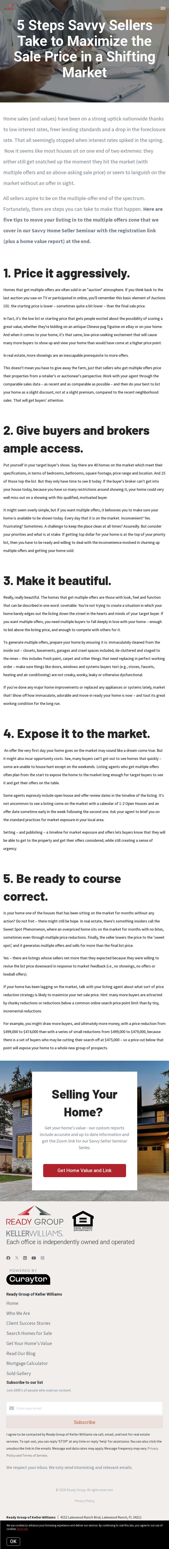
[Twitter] (16, 1258)
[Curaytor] (28, 1283)
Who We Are (18, 1313)
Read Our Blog (20, 1353)
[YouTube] (34, 1258)
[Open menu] (163, 8)
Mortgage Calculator (27, 1363)
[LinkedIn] (25, 1258)
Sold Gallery (18, 1373)
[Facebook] (8, 1258)
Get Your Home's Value (29, 1343)
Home (12, 1303)
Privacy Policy (84, 1501)
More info (22, 1529)
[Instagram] (42, 1258)
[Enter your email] (89, 1408)
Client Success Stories (28, 1323)
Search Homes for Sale (29, 1333)
